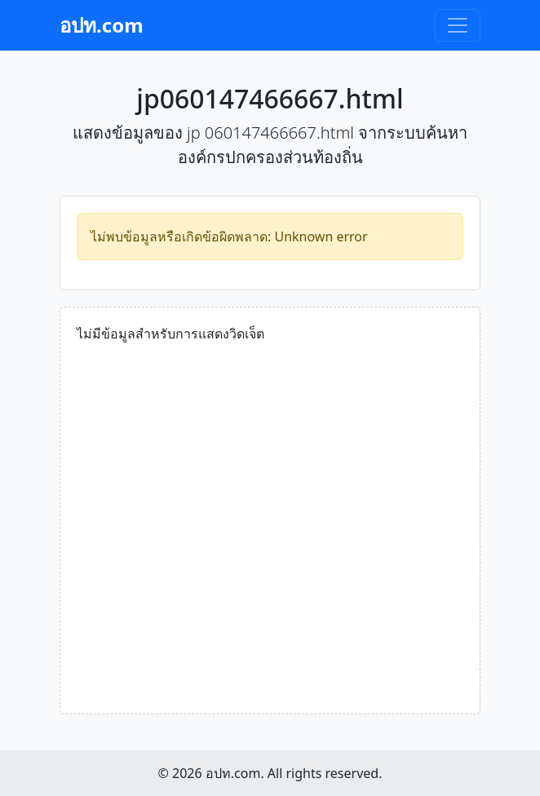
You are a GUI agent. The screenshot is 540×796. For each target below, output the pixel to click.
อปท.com (102, 24)
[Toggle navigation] (457, 25)
